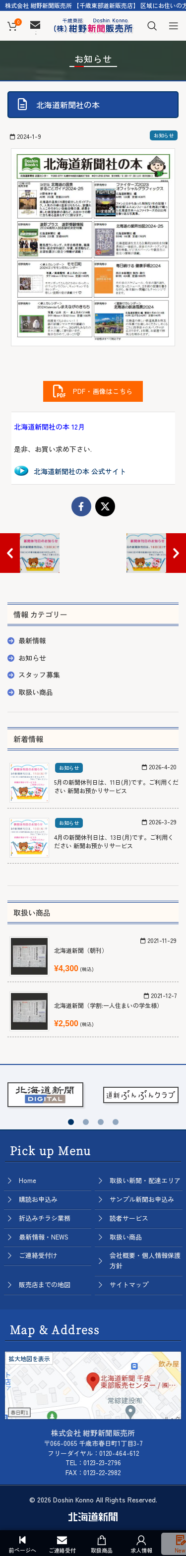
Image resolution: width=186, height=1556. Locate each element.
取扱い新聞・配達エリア (145, 1180)
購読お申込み (38, 1199)
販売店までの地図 (44, 1284)
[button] (71, 1122)
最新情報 (32, 640)
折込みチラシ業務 (44, 1218)
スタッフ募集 (39, 675)
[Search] (152, 26)
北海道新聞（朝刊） (81, 950)
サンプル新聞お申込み (142, 1199)
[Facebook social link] (81, 506)
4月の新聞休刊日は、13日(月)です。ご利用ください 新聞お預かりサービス (114, 841)
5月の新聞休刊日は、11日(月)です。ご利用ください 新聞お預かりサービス (116, 786)
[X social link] (105, 506)
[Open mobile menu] (174, 26)
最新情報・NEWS (43, 1237)
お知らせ (164, 135)
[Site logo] (93, 24)
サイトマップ (129, 1284)
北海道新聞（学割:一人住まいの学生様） (108, 1005)
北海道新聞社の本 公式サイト (80, 471)
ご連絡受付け (38, 1255)
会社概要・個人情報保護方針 (145, 1260)
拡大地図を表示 (29, 1358)
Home (27, 1180)
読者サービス (129, 1218)
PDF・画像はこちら (93, 391)
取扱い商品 (35, 692)
